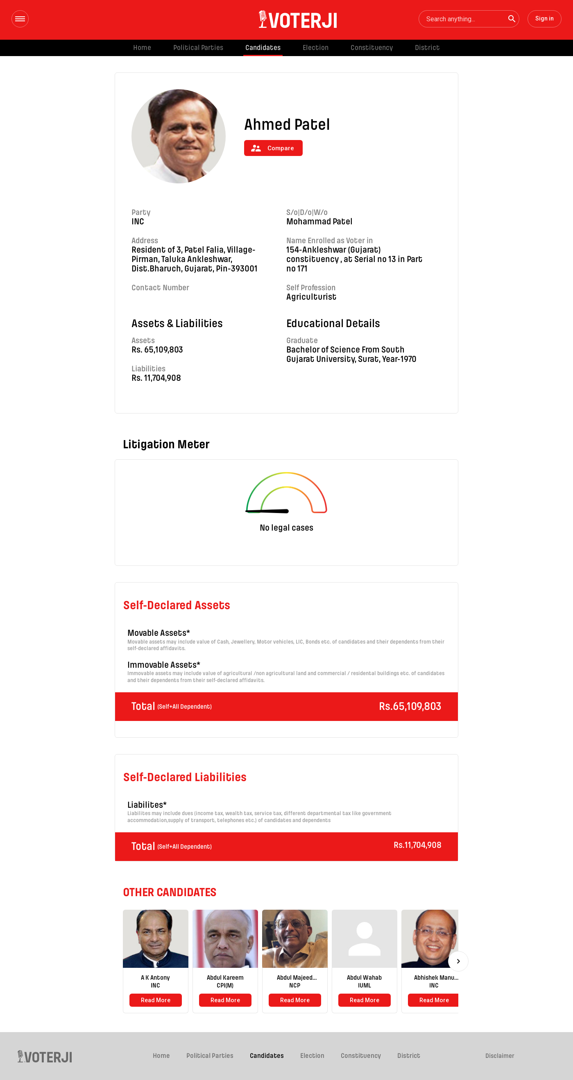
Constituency (372, 48)
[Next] (458, 961)
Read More (155, 1000)
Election (315, 48)
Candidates (263, 48)
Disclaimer (499, 1056)
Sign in (544, 18)
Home (142, 48)
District (427, 48)
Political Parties (198, 48)
